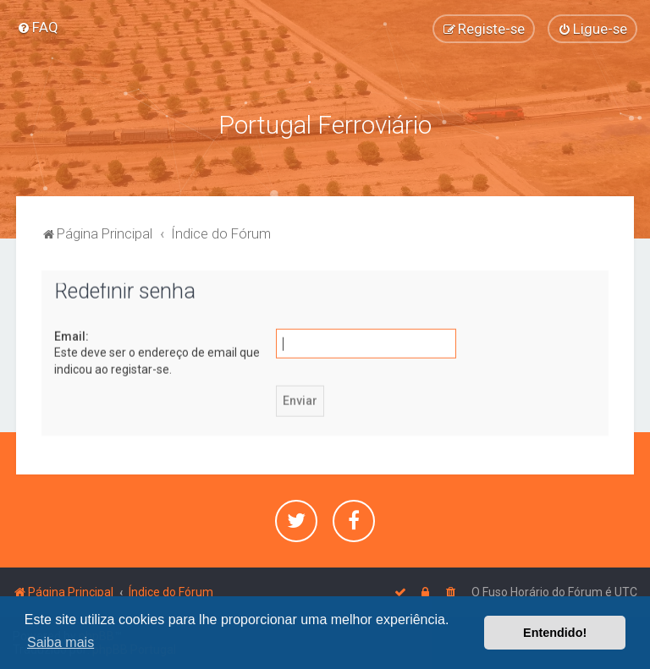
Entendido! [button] (555, 632)
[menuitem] (38, 27)
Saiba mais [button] (60, 642)
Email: (71, 334)
